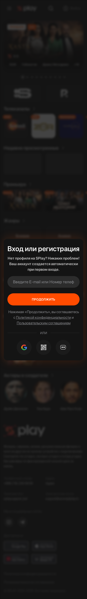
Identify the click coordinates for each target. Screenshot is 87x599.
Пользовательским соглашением (44, 323)
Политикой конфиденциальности (43, 317)
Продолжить (43, 299)
